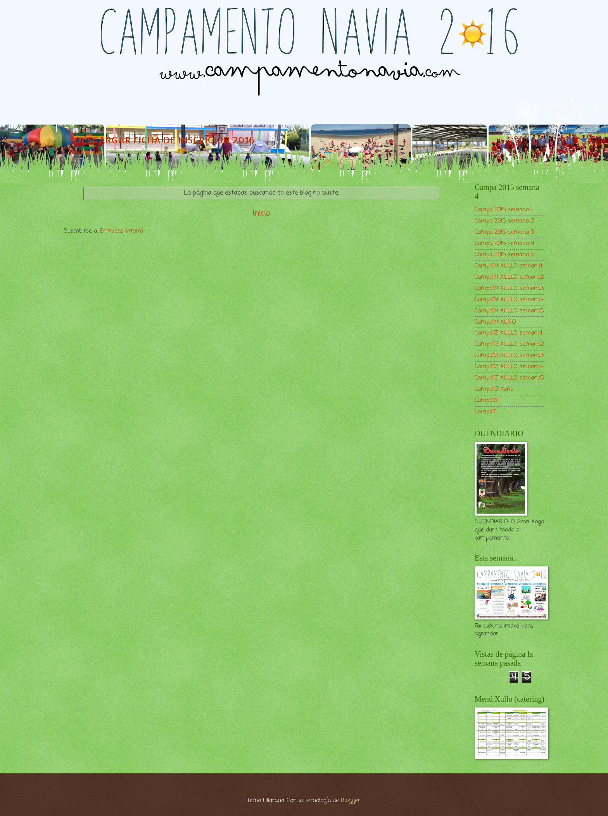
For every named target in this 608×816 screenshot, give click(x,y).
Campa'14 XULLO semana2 (509, 277)
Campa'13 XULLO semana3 (509, 355)
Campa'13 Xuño (494, 389)
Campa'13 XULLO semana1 (508, 333)
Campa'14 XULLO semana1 (508, 266)
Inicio (261, 213)
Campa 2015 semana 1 (504, 209)
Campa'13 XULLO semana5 (509, 378)
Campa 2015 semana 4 (504, 243)
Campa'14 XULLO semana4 (509, 299)
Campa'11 (486, 411)
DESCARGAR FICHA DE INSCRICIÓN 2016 (164, 140)
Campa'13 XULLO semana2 (509, 344)
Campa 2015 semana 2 (504, 221)
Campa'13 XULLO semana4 (509, 366)
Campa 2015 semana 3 (504, 232)
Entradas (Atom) (121, 231)
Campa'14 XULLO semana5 (509, 311)
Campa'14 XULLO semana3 (509, 288)
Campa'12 (487, 400)
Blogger (350, 800)
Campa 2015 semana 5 (504, 254)
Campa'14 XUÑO (495, 322)
